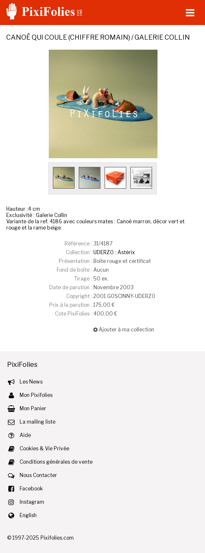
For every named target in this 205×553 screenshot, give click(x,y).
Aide (25, 435)
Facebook (31, 488)
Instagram (32, 502)
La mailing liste (37, 422)
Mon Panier (33, 408)
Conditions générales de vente (56, 462)
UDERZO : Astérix (114, 252)
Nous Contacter (38, 475)
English (28, 515)
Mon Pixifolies (36, 395)
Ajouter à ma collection (123, 329)
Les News (31, 382)
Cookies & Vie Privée (44, 448)
